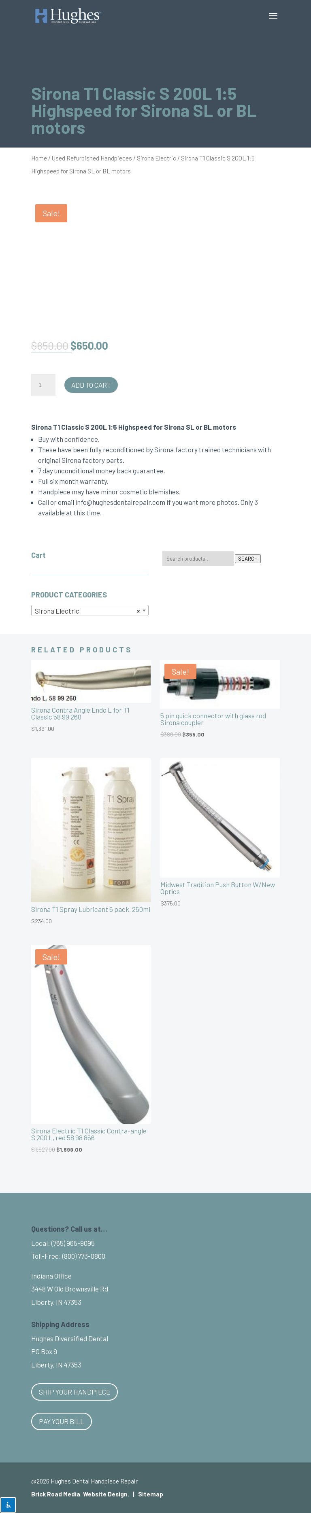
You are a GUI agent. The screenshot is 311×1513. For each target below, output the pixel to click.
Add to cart (91, 385)
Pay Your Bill (61, 1421)
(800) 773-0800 (83, 1256)
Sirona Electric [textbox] (87, 610)
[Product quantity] (43, 385)
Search (248, 558)
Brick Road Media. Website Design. (80, 1494)
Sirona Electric (156, 158)
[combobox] (90, 610)
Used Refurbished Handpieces (92, 158)
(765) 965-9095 (73, 1243)
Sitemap (150, 1494)
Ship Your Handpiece (74, 1392)
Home (39, 158)
